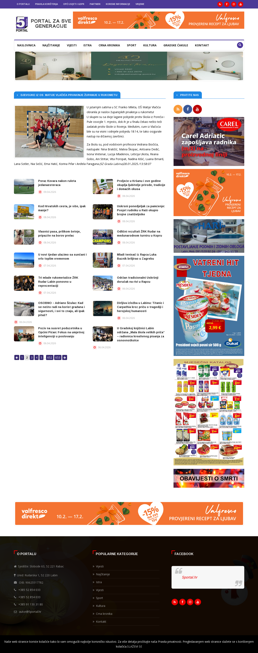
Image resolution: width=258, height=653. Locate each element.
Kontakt (202, 45)
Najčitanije (51, 45)
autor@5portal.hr (30, 610)
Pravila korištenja (46, 3)
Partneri (95, 3)
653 (57, 357)
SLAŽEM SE (134, 646)
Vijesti (72, 45)
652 (49, 357)
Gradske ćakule (175, 45)
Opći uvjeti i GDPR (73, 3)
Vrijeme (140, 3)
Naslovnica (26, 45)
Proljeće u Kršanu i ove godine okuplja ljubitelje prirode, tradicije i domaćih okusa (141, 185)
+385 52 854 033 (29, 588)
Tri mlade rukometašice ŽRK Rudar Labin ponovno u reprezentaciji (58, 281)
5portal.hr (189, 576)
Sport (131, 45)
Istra (87, 45)
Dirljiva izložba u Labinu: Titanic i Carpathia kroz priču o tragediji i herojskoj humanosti (140, 307)
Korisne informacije (118, 3)
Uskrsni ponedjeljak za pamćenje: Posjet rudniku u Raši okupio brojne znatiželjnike (141, 210)
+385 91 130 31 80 (30, 603)
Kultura (150, 45)
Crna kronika (109, 45)
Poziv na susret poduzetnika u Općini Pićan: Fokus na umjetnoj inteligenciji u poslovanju (61, 332)
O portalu (23, 3)
